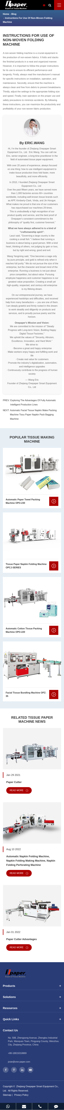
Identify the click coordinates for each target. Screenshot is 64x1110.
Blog (13, 14)
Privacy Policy (21, 1095)
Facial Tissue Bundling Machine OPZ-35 (26, 694)
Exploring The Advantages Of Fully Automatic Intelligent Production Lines (33, 402)
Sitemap (7, 1095)
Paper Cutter (14, 782)
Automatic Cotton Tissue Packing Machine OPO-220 (24, 630)
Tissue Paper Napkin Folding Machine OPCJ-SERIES (26, 566)
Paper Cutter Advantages (21, 939)
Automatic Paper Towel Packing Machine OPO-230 (23, 501)
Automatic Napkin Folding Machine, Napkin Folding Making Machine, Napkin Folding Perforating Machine (30, 860)
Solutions (32, 997)
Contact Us (10, 1030)
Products (32, 986)
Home (6, 14)
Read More (19, 790)
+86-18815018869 (17, 1053)
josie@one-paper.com (19, 1062)
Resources (32, 1008)
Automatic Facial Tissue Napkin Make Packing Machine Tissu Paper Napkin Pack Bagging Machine (33, 414)
